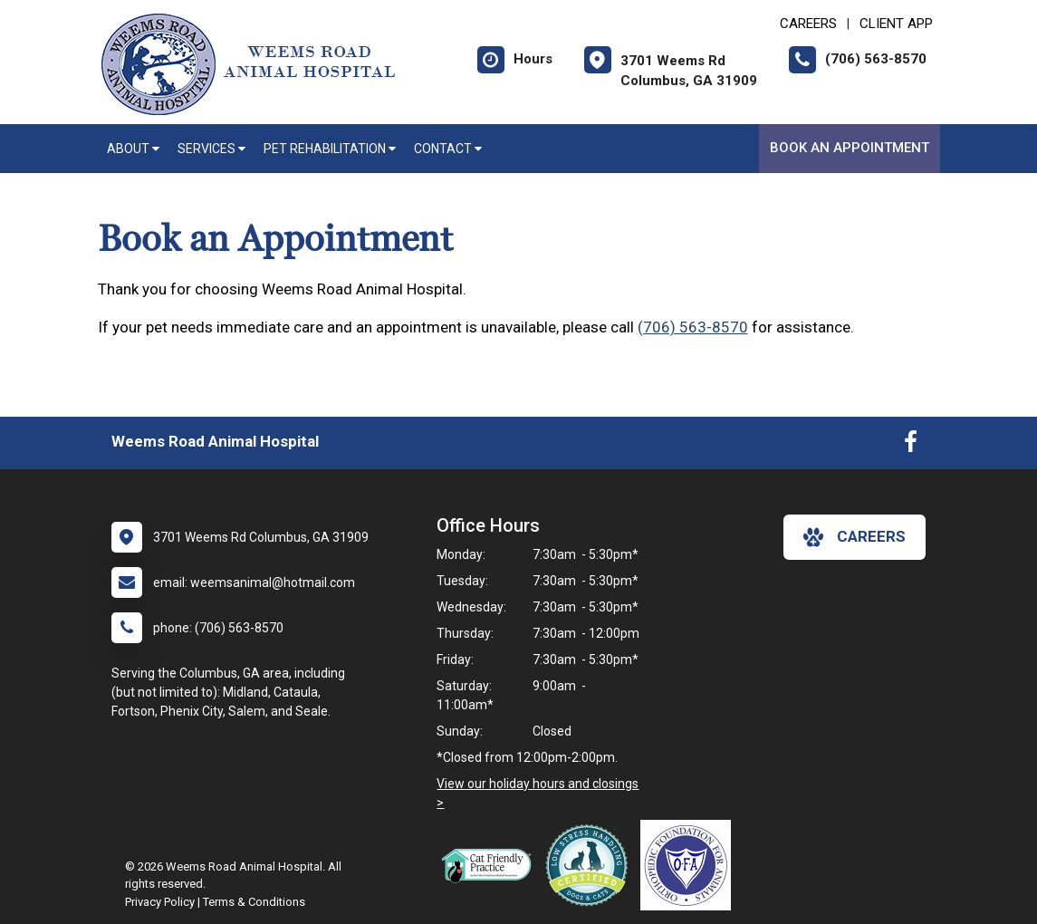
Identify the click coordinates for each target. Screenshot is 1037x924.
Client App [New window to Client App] (896, 23)
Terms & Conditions (254, 902)
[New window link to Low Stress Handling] (590, 865)
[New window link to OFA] (690, 865)
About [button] (133, 148)
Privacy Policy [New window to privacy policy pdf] (160, 902)
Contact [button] (448, 148)
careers (854, 537)
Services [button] (211, 148)
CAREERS (808, 23)
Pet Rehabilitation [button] (330, 148)
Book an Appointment (849, 148)
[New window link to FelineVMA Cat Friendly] (491, 865)
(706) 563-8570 (693, 327)
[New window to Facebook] (911, 445)
